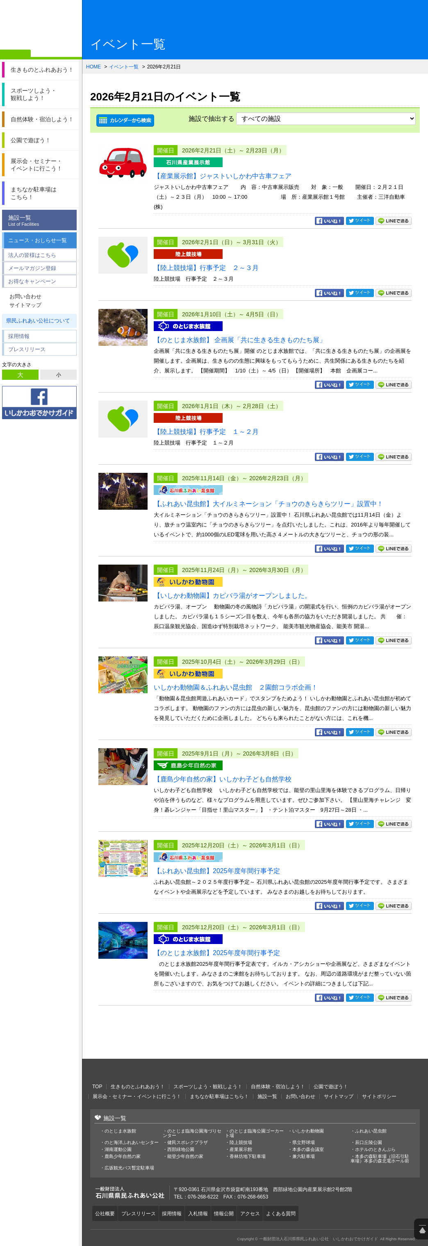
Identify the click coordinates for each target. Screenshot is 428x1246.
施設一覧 (41, 220)
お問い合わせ (25, 296)
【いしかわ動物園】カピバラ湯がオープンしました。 (232, 595)
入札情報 (206, 1212)
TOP (97, 1086)
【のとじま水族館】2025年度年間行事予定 (217, 952)
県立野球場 (303, 1142)
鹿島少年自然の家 (123, 1156)
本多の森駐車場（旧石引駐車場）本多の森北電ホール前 (380, 1158)
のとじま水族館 (120, 1131)
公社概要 (106, 1212)
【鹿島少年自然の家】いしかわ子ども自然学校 (222, 779)
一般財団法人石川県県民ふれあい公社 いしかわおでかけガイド (41, 26)
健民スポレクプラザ (187, 1142)
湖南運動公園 (118, 1149)
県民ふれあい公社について (38, 321)
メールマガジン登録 (32, 268)
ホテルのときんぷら (375, 1149)
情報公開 (234, 1212)
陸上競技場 (241, 1142)
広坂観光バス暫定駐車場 (129, 1168)
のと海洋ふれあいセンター (132, 1142)
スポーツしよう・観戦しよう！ (207, 1086)
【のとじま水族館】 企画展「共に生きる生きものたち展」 (240, 339)
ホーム (15, 54)
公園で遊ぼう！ (331, 1086)
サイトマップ (25, 305)
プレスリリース (27, 349)
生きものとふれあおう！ (138, 1086)
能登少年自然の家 (185, 1156)
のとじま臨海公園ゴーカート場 (254, 1133)
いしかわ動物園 (308, 1131)
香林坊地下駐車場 (248, 1156)
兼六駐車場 (303, 1156)
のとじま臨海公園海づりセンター (192, 1133)
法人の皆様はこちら (32, 255)
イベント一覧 (124, 67)
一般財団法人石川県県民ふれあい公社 (135, 1071)
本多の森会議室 (308, 1149)
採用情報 (19, 336)
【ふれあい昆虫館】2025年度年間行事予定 (217, 870)
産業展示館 (241, 1149)
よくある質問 (295, 1212)
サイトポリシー (379, 1096)
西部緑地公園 (180, 1149)
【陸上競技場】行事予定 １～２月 (206, 431)
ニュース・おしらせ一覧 (37, 240)
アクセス (262, 1212)
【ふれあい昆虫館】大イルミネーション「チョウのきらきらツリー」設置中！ (268, 503)
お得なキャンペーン (32, 281)
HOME (93, 67)
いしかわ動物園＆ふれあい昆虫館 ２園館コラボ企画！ (236, 687)
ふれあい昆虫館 (371, 1131)
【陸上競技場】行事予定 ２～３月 (206, 267)
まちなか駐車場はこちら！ (219, 1096)
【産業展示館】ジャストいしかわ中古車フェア (222, 175)
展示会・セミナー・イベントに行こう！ (137, 1096)
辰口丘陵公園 (368, 1142)
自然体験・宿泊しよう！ (278, 1086)
